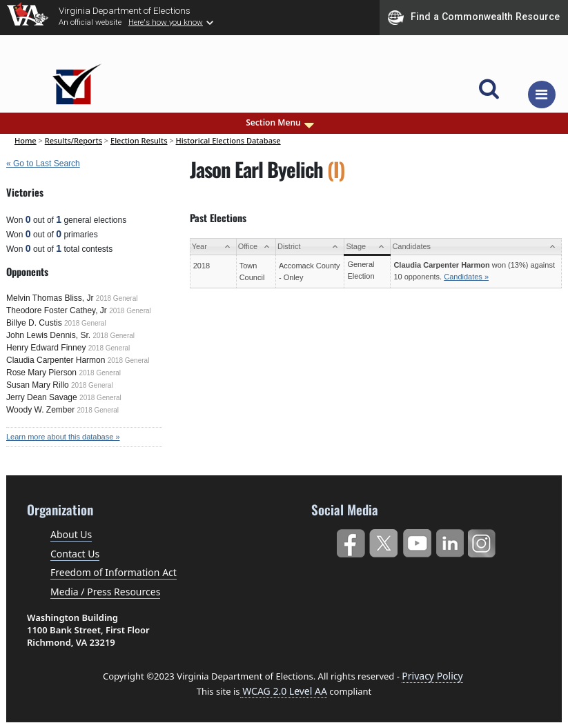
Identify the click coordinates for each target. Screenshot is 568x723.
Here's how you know (165, 22)
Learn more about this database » (63, 437)
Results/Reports (73, 140)
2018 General (117, 298)
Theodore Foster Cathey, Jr (56, 310)
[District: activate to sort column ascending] (309, 246)
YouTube (416, 540)
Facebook (350, 540)
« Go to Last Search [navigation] (43, 163)
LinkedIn (450, 540)
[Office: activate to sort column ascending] (255, 246)
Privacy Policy (432, 675)
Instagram (483, 540)
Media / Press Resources (105, 591)
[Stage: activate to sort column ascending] (367, 246)
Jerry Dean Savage (41, 397)
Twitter (383, 540)
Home (25, 140)
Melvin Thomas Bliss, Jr (49, 298)
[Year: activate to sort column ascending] (213, 246)
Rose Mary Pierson (41, 372)
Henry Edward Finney (46, 348)
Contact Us (74, 553)
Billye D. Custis (34, 323)
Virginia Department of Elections (124, 10)
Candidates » (466, 277)
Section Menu (281, 123)
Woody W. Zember (40, 410)
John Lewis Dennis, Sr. (48, 335)
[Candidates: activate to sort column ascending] (476, 246)
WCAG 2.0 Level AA (283, 690)
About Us (71, 534)
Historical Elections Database (228, 140)
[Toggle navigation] (542, 94)
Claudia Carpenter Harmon (55, 360)
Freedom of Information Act (113, 572)
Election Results (139, 140)
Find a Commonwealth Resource (474, 17)
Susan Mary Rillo (37, 385)
